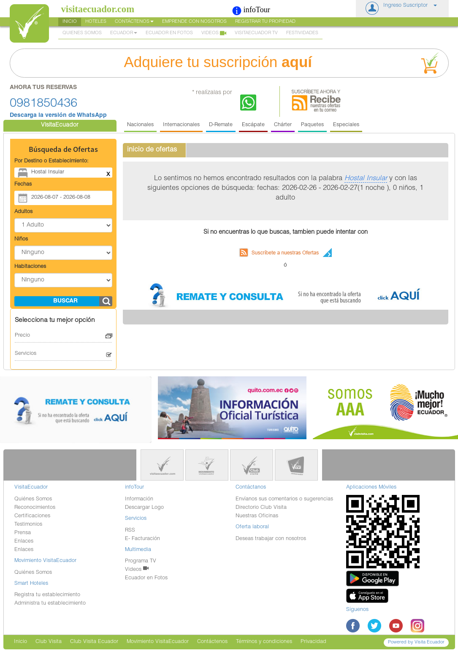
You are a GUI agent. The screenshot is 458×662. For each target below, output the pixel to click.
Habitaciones (30, 267)
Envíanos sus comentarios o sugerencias (284, 499)
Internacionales (181, 125)
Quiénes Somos (33, 499)
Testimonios (28, 524)
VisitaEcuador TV (256, 33)
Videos (213, 33)
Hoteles (95, 21)
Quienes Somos (82, 33)
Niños (21, 239)
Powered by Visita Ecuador (416, 642)
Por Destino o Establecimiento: (51, 161)
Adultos (23, 212)
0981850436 (43, 104)
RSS (130, 530)
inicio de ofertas (152, 150)
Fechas (23, 184)
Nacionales (140, 125)
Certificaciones (32, 516)
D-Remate (221, 125)
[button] (402, 8)
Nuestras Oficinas (257, 516)
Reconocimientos (34, 508)
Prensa (22, 533)
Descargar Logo (144, 508)
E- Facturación (142, 539)
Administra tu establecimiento (50, 603)
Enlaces (23, 541)
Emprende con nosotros (194, 21)
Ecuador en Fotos (169, 33)
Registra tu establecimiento (47, 595)
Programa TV (140, 561)
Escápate (253, 125)
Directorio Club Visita (261, 508)
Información (139, 499)
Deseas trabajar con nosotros (271, 539)
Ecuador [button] (123, 33)
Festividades (302, 33)
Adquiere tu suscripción (283, 63)
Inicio (69, 21)
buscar (65, 301)
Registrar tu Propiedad (265, 21)
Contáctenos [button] (134, 21)
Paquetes (312, 125)
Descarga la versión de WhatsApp (58, 116)
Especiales (346, 125)
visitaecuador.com (98, 9)
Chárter (283, 125)
